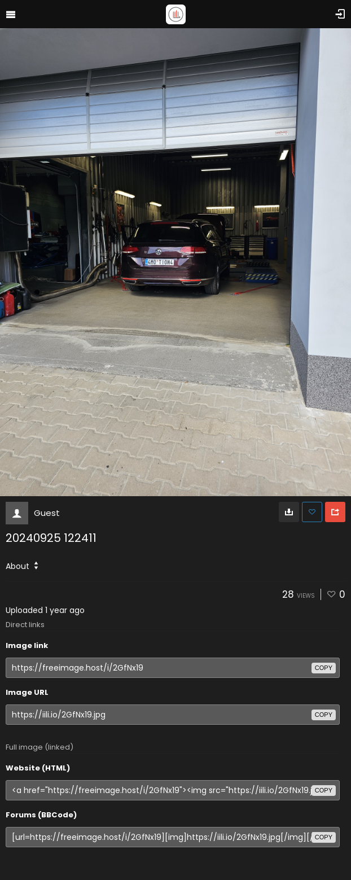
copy (323, 667)
